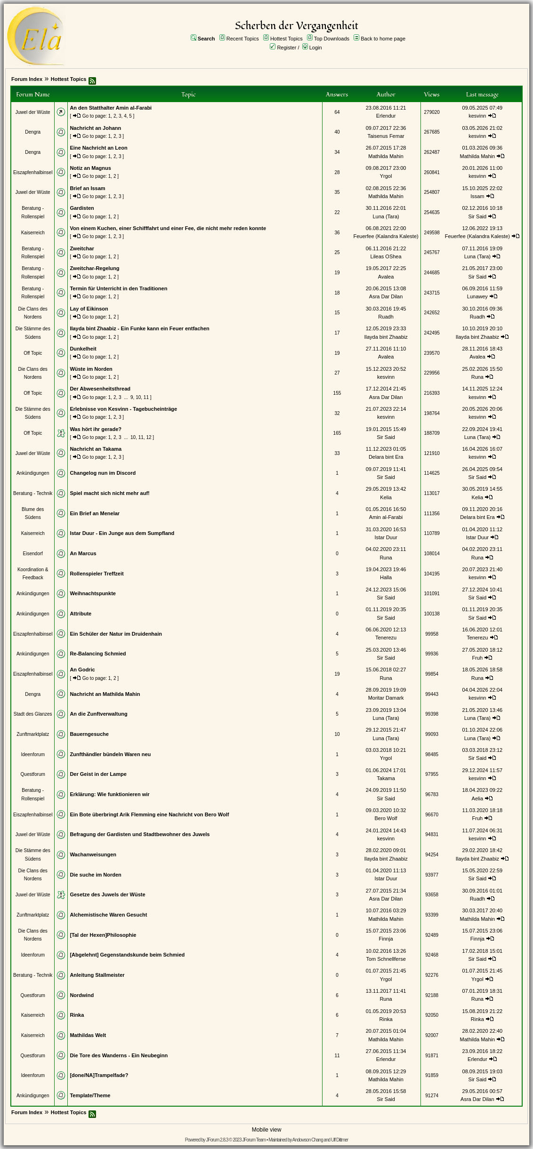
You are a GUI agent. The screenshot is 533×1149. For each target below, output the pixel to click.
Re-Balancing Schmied (98, 653)
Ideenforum (33, 754)
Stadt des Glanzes (33, 714)
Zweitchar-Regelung (94, 268)
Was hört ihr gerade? (95, 429)
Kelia (385, 497)
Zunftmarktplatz (32, 734)
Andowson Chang (307, 1139)
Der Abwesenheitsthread (100, 388)
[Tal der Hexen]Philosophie (103, 935)
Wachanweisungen (93, 854)
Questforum (33, 774)
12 (148, 437)
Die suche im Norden (95, 875)
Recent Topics (242, 38)
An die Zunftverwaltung (98, 714)
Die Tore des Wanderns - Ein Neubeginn (119, 1055)
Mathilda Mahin (386, 156)
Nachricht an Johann (95, 128)
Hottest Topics (286, 38)
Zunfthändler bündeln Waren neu (110, 754)
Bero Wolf (386, 818)
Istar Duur (385, 537)
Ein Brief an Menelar (95, 513)
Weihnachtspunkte (93, 593)
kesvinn (477, 116)
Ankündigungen (32, 473)
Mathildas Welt (88, 1035)
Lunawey (477, 296)
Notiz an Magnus (90, 168)
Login (315, 47)
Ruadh (385, 316)
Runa (477, 377)
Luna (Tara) (385, 216)
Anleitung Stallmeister (97, 975)
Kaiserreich (33, 232)
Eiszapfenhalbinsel (32, 172)
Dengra (32, 132)
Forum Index (26, 79)
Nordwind (82, 995)
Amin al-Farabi (386, 517)
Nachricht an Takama (95, 449)
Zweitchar (82, 248)
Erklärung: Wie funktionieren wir (109, 794)
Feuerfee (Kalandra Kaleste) (385, 236)
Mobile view (267, 1129)
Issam (477, 196)
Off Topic (33, 353)
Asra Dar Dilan (386, 296)
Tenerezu (385, 637)
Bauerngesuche (89, 734)
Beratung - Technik (32, 493)
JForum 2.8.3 (217, 1139)
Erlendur (386, 116)
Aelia (477, 798)
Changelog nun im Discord (103, 473)
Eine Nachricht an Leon (98, 148)
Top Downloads (331, 38)
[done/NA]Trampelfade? (99, 1075)
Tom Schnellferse (385, 959)
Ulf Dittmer (339, 1139)
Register (286, 47)
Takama (386, 778)
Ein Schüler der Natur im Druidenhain (116, 634)
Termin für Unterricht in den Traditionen (118, 288)
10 (138, 397)
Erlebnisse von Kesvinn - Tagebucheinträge (123, 409)
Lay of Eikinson (89, 308)
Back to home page (383, 38)
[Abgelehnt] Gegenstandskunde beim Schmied (127, 955)
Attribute (80, 613)
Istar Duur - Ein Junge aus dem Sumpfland (122, 533)
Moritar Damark (386, 698)
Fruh (477, 658)
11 (146, 397)
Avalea (386, 276)
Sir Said (477, 216)
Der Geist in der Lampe (98, 774)
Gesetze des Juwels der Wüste (107, 894)
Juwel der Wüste (33, 112)
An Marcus (83, 553)
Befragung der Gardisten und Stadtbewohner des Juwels (140, 834)
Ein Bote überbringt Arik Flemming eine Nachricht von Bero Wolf (149, 814)
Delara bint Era (386, 457)
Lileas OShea (386, 256)
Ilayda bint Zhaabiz (385, 337)
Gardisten (82, 208)
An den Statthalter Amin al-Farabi (111, 108)
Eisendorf (33, 553)
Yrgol (386, 176)
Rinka (77, 1015)
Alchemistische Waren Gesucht (108, 915)
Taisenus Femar (385, 136)
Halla (386, 577)
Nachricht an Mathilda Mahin (105, 694)
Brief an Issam (87, 188)
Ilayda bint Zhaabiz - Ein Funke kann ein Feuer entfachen (139, 328)
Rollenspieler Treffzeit (96, 573)
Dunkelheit (83, 348)
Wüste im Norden (91, 369)
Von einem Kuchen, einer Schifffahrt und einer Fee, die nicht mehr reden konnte (168, 228)
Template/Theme (90, 1095)
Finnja (386, 939)
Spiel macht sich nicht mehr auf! (109, 493)
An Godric (82, 669)
